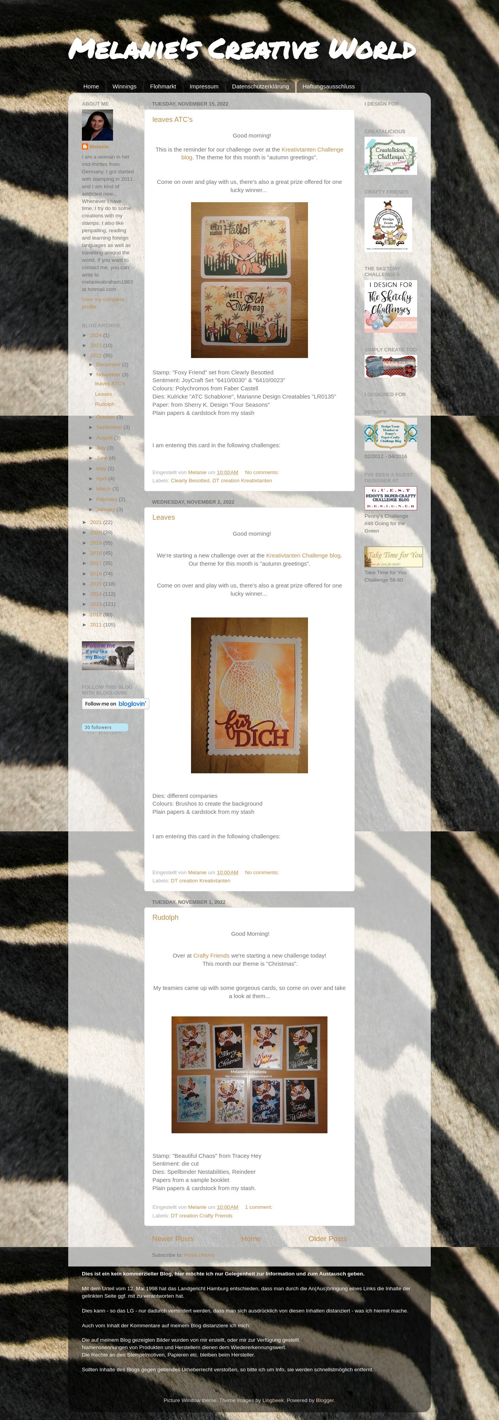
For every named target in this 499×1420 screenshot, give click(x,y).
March (104, 489)
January (106, 509)
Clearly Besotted (190, 480)
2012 (96, 614)
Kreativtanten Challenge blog (303, 555)
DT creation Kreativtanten (242, 480)
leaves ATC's (172, 119)
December (109, 364)
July (101, 448)
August (105, 438)
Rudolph (165, 917)
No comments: (263, 472)
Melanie (99, 147)
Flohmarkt (163, 86)
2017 (96, 563)
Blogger (325, 1400)
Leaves (163, 517)
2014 (96, 594)
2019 (96, 543)
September (110, 427)
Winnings (125, 86)
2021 (96, 522)
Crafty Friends (211, 956)
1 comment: (259, 1207)
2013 (96, 604)
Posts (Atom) (199, 1255)
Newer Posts (173, 1239)
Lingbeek (273, 1400)
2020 (96, 532)
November (109, 374)
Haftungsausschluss (329, 86)
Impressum (203, 86)
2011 (96, 625)
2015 (96, 584)
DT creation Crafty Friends (201, 1216)
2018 (96, 553)
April (102, 479)
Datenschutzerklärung (260, 86)
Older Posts (327, 1239)
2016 (96, 574)
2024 (96, 335)
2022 (96, 355)
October (106, 417)
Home (91, 86)
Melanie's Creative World (242, 47)
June (102, 458)
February (107, 499)
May (102, 468)
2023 (96, 345)
